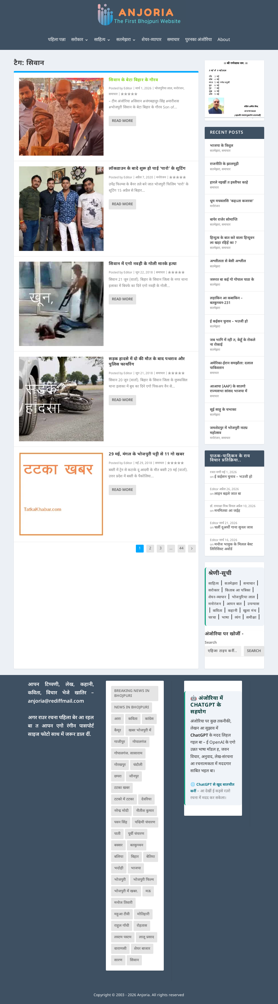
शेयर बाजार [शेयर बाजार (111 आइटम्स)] (142, 948)
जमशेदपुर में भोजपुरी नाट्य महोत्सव (228, 430)
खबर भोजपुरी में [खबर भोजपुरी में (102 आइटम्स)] (140, 730)
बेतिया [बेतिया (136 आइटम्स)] (150, 856)
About (223, 40)
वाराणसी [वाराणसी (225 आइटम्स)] (120, 948)
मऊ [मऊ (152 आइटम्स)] (148, 891)
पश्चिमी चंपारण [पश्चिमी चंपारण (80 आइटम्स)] (145, 822)
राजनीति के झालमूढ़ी (224, 164)
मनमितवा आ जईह (227, 510)
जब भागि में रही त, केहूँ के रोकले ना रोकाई (232, 342)
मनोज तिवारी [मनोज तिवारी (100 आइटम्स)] (123, 902)
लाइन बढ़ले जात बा (227, 493)
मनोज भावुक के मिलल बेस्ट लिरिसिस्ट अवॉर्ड (231, 547)
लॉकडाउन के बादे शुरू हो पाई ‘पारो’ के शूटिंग (147, 169)
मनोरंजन (179, 88)
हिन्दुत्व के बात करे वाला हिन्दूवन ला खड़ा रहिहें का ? (232, 240)
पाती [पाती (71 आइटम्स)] (117, 833)
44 (181, 548)
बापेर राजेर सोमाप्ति (223, 219)
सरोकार (77, 40)
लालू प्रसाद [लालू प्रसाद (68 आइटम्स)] (146, 937)
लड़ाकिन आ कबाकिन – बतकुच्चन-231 (226, 301)
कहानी (233, 610)
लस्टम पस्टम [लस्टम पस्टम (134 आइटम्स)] (122, 937)
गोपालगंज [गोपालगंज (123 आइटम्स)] (139, 741)
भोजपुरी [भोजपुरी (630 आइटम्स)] (120, 879)
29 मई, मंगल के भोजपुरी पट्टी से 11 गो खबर (146, 454)
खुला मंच (250, 610)
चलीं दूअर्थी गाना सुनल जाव (233, 527)
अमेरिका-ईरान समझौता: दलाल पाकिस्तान (231, 366)
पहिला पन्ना (56, 40)
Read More (122, 121)
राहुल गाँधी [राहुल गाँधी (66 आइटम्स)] (121, 925)
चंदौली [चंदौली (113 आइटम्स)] (137, 764)
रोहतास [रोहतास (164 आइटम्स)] (142, 925)
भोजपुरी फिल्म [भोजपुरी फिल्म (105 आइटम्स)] (143, 879)
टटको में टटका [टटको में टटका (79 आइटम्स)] (124, 799)
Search (211, 642)
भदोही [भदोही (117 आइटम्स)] (118, 868)
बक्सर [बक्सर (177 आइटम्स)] (118, 845)
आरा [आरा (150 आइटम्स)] (117, 719)
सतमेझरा (123, 40)
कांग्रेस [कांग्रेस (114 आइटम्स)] (149, 719)
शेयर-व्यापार (151, 40)
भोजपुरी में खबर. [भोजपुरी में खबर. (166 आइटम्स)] (126, 891)
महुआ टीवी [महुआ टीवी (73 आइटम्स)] (122, 914)
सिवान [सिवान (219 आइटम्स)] (134, 960)
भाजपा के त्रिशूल (221, 145)
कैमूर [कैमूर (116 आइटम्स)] (117, 730)
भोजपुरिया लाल (163, 88)
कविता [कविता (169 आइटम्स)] (132, 719)
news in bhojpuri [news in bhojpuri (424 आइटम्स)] (131, 707)
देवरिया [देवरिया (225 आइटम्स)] (146, 799)
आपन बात (234, 604)
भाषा (226, 617)
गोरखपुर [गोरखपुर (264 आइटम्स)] (120, 764)
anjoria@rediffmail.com (56, 701)
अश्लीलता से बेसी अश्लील (228, 261)
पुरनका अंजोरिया (198, 40)
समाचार (173, 40)
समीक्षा (252, 617)
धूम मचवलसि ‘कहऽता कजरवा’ (232, 201)
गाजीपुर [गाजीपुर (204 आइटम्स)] (119, 741)
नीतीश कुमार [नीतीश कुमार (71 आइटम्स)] (145, 810)
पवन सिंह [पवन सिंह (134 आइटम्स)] (120, 822)
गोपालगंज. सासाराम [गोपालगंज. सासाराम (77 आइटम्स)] (128, 753)
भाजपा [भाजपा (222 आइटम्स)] (136, 868)
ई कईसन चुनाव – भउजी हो (229, 321)
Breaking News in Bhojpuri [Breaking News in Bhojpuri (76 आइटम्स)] (131, 693)
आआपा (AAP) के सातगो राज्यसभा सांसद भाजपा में (228, 389)
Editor (128, 88)
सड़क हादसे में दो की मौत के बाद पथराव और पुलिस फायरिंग (147, 361)
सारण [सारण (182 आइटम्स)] (118, 960)
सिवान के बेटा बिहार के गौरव (133, 80)
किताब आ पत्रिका (238, 590)
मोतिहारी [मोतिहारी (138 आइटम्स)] (143, 914)
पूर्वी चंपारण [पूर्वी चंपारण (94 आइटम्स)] (136, 833)
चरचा (212, 617)
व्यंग (238, 617)
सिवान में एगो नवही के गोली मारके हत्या (143, 264)
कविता (218, 610)
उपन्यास (253, 604)
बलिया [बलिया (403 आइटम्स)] (118, 856)
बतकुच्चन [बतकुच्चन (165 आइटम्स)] (136, 845)
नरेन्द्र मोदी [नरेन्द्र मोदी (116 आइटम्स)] (121, 810)
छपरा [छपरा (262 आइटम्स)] (118, 776)
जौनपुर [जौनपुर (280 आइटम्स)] (134, 776)
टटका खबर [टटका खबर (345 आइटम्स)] (122, 787)
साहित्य (99, 40)
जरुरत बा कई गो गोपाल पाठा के (232, 279)
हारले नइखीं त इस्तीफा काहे (229, 182)
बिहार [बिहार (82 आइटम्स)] (135, 856)
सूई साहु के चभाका (223, 409)
